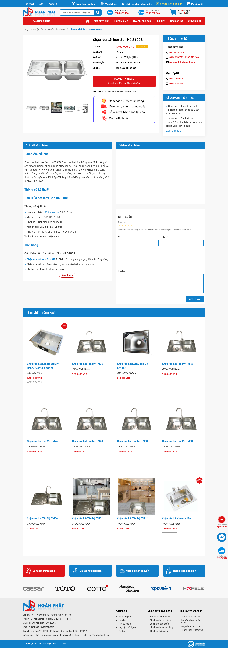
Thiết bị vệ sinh (100, 21)
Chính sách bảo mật (159, 631)
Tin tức (122, 631)
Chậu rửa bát (40, 29)
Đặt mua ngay (124, 81)
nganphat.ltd (222, 526)
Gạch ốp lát (176, 21)
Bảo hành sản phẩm (159, 624)
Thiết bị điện (121, 21)
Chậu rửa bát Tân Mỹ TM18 (177, 363)
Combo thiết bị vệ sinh (169, 3)
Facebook (29, 3)
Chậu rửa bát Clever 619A (176, 518)
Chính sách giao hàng (160, 620)
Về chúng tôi (125, 616)
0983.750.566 (222, 557)
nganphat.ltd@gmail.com (182, 62)
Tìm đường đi (125, 624)
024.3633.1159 (176, 52)
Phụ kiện (160, 21)
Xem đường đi (174, 130)
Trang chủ (87, 21)
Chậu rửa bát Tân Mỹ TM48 (87, 441)
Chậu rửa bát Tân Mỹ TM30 (132, 441)
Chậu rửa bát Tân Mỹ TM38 (177, 441)
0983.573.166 (192, 57)
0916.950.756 (176, 57)
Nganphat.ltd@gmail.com (41, 627)
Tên (120, 237)
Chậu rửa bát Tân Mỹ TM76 (87, 363)
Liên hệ (122, 620)
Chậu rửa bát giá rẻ (58, 29)
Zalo (41, 3)
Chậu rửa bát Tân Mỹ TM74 (42, 441)
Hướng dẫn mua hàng (160, 616)
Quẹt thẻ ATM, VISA (190, 626)
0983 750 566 (176, 78)
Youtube (53, 3)
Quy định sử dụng (127, 627)
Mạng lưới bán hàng (86, 4)
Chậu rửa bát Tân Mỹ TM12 (132, 518)
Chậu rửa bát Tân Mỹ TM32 (87, 518)
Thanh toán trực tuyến (192, 630)
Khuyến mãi (197, 4)
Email (166, 237)
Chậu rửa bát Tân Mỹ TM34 (42, 518)
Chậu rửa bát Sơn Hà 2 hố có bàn (120, 91)
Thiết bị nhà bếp (142, 21)
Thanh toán (111, 4)
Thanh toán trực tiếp (191, 616)
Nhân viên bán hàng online (139, 4)
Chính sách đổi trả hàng (161, 627)
